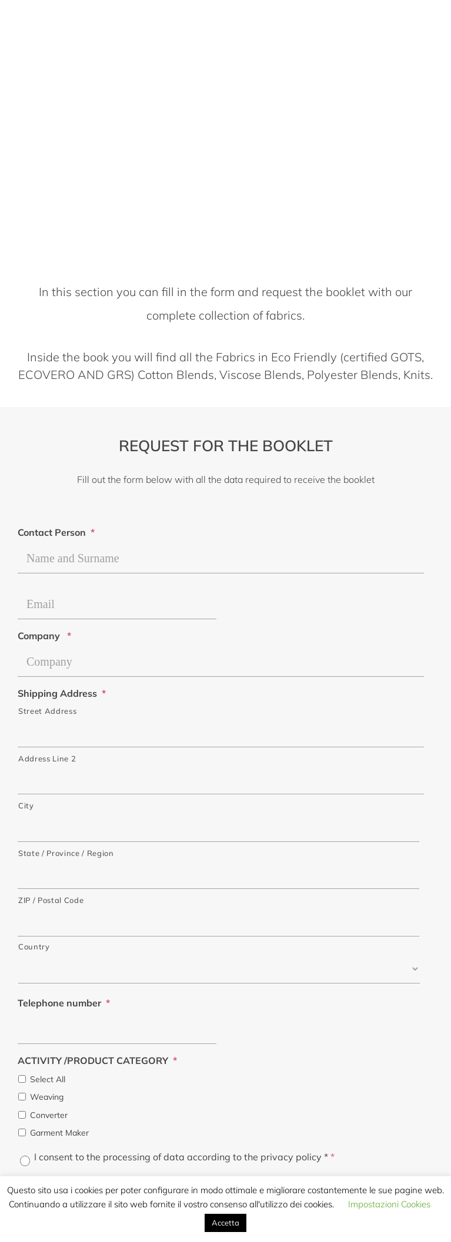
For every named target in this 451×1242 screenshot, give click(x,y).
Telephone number (64, 1003)
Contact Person (56, 532)
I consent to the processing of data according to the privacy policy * (184, 1157)
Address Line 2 (47, 758)
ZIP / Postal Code (50, 900)
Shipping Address (62, 693)
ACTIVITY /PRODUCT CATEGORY (97, 1060)
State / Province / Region (66, 853)
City (26, 805)
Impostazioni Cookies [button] (389, 1204)
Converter (49, 1115)
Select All (47, 1079)
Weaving (47, 1097)
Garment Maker (59, 1132)
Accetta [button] (225, 1222)
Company (44, 636)
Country (34, 946)
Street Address (47, 711)
